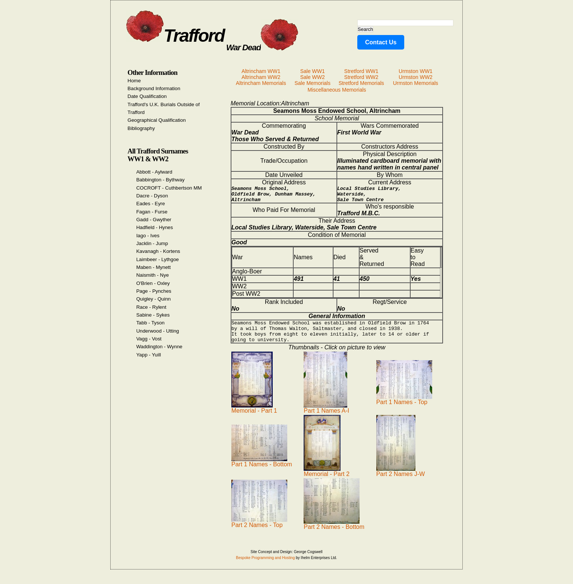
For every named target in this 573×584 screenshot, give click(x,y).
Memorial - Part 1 (254, 416)
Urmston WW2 (416, 77)
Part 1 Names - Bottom (261, 469)
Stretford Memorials (361, 83)
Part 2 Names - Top (259, 530)
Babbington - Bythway (160, 179)
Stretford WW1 (361, 71)
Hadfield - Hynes (154, 227)
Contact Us (380, 42)
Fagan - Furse (152, 212)
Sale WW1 (312, 71)
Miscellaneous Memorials (336, 90)
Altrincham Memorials (261, 83)
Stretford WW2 (361, 77)
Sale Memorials (312, 83)
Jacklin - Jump (152, 243)
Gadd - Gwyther (153, 219)
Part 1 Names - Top (404, 407)
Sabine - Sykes (153, 315)
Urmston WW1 (416, 71)
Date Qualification (147, 96)
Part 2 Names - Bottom (334, 532)
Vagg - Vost (149, 339)
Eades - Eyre (150, 203)
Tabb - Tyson (150, 323)
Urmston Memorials (415, 83)
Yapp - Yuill (148, 355)
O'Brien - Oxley (153, 283)
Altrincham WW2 (260, 77)
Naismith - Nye (152, 275)
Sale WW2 (312, 77)
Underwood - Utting (157, 331)
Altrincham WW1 (260, 71)
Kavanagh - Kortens (158, 251)
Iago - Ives (147, 235)
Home (134, 80)
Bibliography (141, 128)
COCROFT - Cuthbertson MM (169, 188)
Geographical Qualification (156, 120)
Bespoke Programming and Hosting (265, 566)
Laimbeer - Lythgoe (157, 259)
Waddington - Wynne (159, 346)
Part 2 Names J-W (400, 479)
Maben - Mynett (153, 267)
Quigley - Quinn (153, 299)
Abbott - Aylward (154, 172)
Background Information (153, 88)
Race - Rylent (151, 307)
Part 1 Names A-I (326, 416)
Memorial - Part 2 (326, 479)
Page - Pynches (153, 291)
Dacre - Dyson (152, 196)
